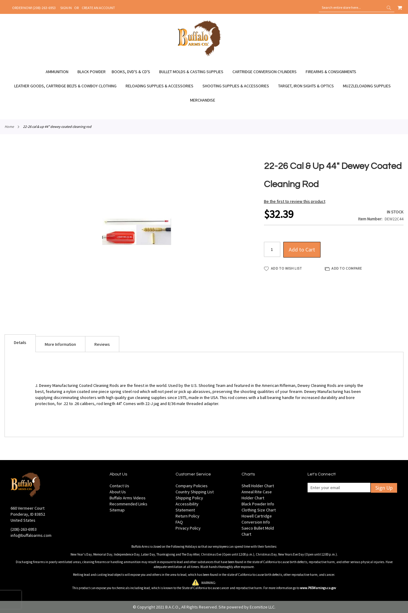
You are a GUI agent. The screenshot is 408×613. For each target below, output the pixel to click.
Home (9, 126)
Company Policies (192, 485)
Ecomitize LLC (262, 607)
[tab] (20, 343)
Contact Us (119, 485)
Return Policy (187, 516)
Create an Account (98, 7)
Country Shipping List (195, 492)
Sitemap (117, 510)
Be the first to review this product (294, 201)
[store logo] (199, 55)
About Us (118, 492)
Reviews (102, 344)
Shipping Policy (189, 498)
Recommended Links (128, 504)
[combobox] (356, 7)
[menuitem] (60, 72)
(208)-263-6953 (24, 529)
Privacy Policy (188, 528)
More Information (60, 344)
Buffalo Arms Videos (128, 498)
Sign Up (384, 487)
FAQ (179, 522)
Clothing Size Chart (259, 510)
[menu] (204, 86)
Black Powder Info (258, 504)
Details (20, 342)
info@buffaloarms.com (31, 535)
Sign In (66, 7)
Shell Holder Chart (258, 485)
